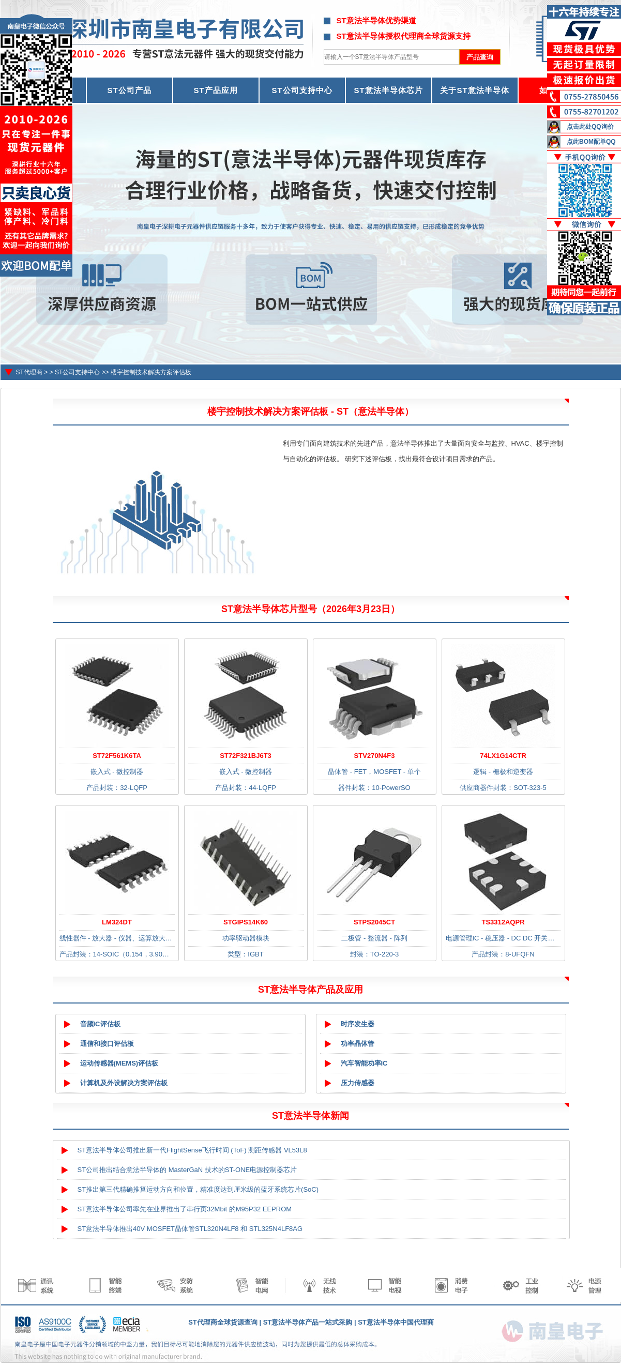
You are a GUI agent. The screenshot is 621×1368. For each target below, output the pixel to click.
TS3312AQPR (502, 922)
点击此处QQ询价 (590, 126)
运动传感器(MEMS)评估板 (119, 1063)
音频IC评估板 (100, 1024)
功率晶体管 (357, 1043)
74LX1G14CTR (503, 755)
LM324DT (117, 922)
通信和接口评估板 (107, 1043)
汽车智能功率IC (364, 1063)
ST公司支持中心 (301, 90)
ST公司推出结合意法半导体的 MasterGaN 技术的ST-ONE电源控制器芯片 (187, 1170)
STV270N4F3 (374, 755)
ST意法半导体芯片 (388, 90)
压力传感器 (357, 1083)
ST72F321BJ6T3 (245, 755)
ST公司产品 (129, 90)
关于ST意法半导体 (474, 90)
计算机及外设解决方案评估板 (124, 1083)
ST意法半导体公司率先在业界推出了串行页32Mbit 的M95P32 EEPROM (185, 1209)
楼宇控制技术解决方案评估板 (151, 372)
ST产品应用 (215, 90)
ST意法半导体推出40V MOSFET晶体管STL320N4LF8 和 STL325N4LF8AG (190, 1229)
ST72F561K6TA (117, 755)
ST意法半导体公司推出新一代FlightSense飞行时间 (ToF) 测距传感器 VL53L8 (192, 1150)
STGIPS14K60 (245, 922)
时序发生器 (357, 1024)
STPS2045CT (374, 922)
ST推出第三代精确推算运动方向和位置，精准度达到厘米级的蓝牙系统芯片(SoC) (198, 1189)
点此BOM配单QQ (591, 141)
